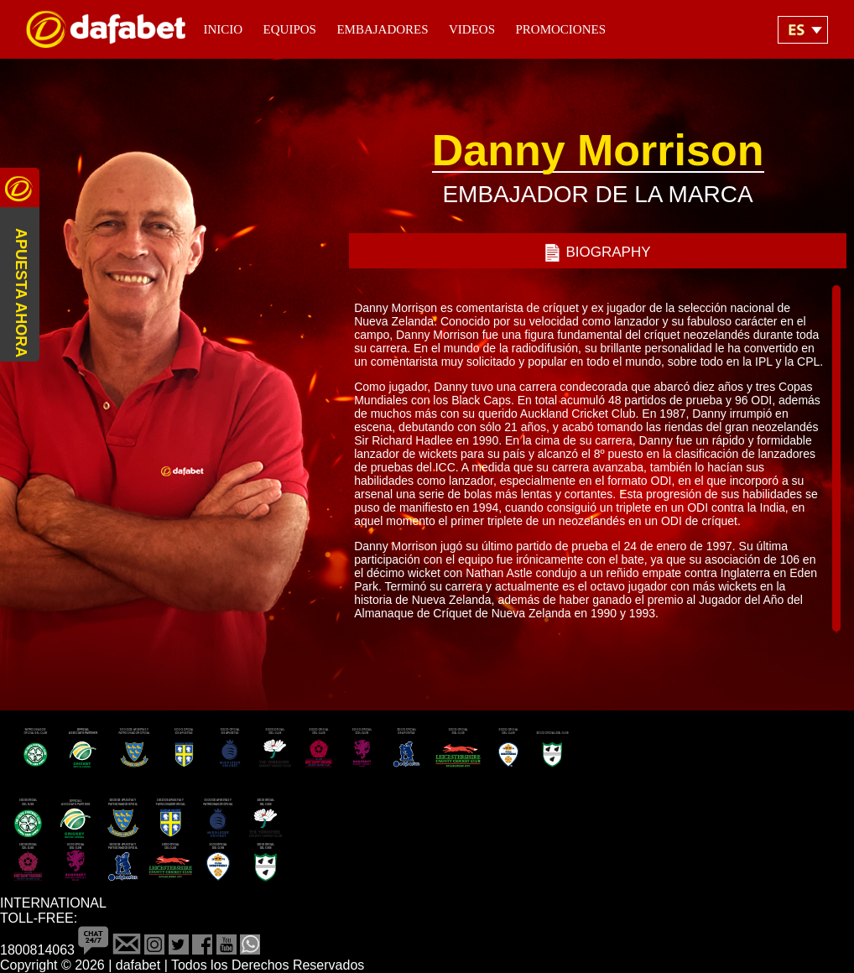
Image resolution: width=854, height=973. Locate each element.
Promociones (560, 29)
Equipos (289, 29)
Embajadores (382, 29)
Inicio (222, 29)
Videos (472, 29)
